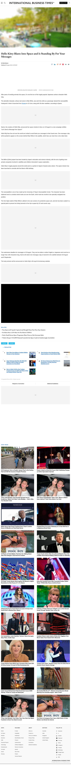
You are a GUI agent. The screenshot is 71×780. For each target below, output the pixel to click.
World (2, 747)
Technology (3, 760)
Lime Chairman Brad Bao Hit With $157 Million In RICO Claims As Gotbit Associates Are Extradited (17, 378)
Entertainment (4, 763)
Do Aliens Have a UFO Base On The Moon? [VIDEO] (17, 348)
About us (30, 747)
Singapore (44, 751)
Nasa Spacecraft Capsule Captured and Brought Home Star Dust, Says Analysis (23, 346)
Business (3, 753)
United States (45, 756)
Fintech (16, 770)
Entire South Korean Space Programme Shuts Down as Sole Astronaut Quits (23, 351)
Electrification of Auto (19, 753)
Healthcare (17, 751)
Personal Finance (4, 758)
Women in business (19, 763)
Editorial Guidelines (52, 399)
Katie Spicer (5, 63)
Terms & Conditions (33, 751)
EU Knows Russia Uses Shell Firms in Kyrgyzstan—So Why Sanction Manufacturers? (50, 378)
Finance (16, 756)
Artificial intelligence (19, 760)
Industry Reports (18, 772)
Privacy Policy (31, 753)
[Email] (65, 64)
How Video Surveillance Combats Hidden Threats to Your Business (17, 369)
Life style (3, 765)
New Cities (17, 767)
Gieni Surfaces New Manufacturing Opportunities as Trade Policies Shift (50, 369)
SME (2, 756)
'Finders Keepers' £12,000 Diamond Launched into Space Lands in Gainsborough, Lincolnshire (28, 354)
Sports (2, 767)
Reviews (3, 770)
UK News (3, 749)
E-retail (16, 747)
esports (16, 765)
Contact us (31, 749)
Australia (44, 747)
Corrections (31, 758)
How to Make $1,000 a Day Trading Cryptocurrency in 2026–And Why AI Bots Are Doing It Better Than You (17, 387)
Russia (24, 119)
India (43, 749)
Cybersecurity (18, 758)
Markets (2, 751)
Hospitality (17, 749)
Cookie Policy (31, 756)
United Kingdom (45, 753)
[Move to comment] (68, 64)
